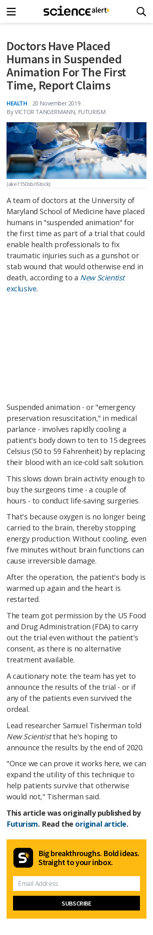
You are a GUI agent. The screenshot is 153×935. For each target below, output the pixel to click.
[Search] (141, 12)
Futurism (22, 824)
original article (100, 824)
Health (17, 103)
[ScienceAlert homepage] (76, 11)
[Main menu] (14, 12)
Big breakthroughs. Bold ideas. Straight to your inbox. (89, 858)
